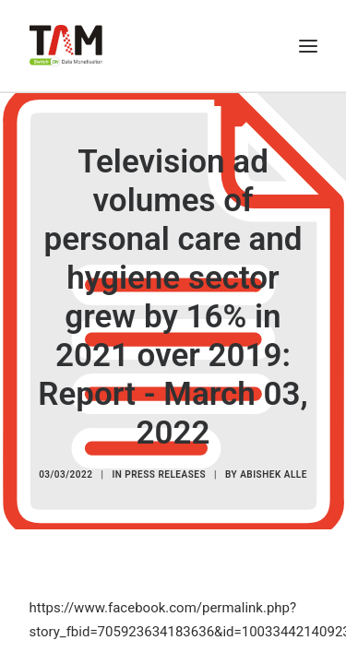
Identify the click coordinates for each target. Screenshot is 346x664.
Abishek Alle (273, 474)
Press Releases (165, 474)
